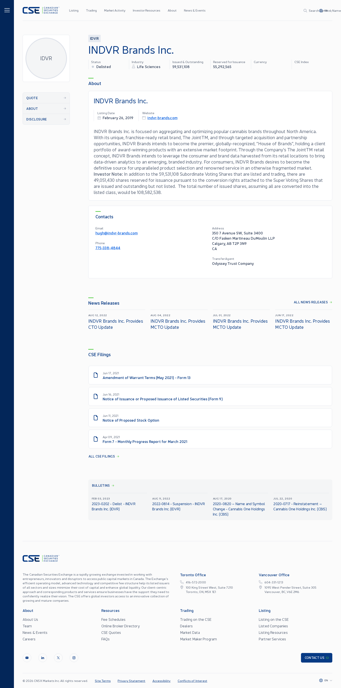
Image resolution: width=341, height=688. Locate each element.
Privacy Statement (131, 680)
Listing (74, 10)
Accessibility (161, 680)
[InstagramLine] (74, 657)
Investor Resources (146, 10)
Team (27, 625)
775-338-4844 (107, 247)
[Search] (281, 10)
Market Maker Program (198, 638)
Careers (29, 638)
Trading (91, 10)
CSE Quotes (111, 632)
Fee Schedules (113, 619)
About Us (30, 619)
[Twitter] (58, 657)
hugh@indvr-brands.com (116, 232)
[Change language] (325, 10)
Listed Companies (273, 625)
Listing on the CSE (274, 619)
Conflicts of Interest (192, 680)
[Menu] (7, 10)
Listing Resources (273, 632)
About (172, 10)
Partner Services (272, 638)
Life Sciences (148, 66)
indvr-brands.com (162, 117)
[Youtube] (27, 657)
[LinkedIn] (42, 657)
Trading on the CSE (195, 619)
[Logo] (41, 10)
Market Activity (114, 10)
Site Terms (103, 680)
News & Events (195, 10)
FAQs (105, 638)
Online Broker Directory (120, 625)
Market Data (190, 632)
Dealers (186, 625)
